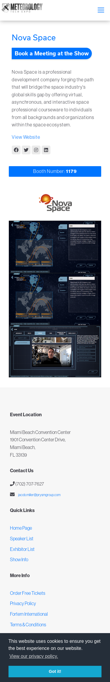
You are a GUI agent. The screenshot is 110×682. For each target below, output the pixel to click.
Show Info (19, 559)
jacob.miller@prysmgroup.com (39, 495)
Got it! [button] (55, 671)
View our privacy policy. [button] (33, 656)
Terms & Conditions (28, 624)
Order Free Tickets (27, 593)
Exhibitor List (22, 549)
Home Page (21, 528)
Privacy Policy (23, 603)
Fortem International (29, 614)
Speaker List (21, 538)
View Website (26, 137)
